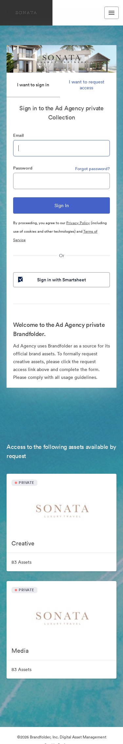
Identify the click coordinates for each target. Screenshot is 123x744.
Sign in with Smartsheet (51, 279)
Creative (22, 543)
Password (22, 168)
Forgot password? (92, 168)
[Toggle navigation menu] (111, 13)
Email (18, 135)
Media (20, 650)
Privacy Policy (78, 222)
